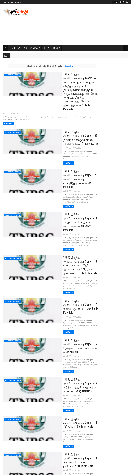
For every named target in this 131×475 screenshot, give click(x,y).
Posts (100, 230)
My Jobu (96, 120)
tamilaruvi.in (98, 102)
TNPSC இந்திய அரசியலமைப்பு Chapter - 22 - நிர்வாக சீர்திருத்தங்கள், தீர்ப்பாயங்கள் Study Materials (63, 131)
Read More (7, 117)
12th (94, 262)
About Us (10, 2)
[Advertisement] (81, 24)
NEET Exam (96, 275)
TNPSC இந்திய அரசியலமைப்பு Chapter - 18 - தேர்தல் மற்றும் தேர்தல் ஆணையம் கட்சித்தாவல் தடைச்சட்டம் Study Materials (63, 246)
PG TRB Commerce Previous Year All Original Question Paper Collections (114, 210)
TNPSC (55, 47)
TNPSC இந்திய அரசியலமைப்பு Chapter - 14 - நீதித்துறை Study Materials (63, 389)
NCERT (94, 266)
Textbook (15, 47)
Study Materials (31, 47)
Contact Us (18, 2)
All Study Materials (13, 75)
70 (19, 452)
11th (94, 257)
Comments (119, 230)
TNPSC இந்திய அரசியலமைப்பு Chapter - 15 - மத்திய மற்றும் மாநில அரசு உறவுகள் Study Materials (63, 354)
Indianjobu (97, 108)
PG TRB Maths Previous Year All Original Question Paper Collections (115, 189)
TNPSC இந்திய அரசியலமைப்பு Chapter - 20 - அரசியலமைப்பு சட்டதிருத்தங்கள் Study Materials (63, 166)
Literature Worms (100, 114)
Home (4, 2)
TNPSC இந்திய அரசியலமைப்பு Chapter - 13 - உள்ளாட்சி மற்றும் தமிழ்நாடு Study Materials (63, 422)
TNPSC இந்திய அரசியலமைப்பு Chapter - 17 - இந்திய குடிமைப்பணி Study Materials (63, 283)
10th (94, 253)
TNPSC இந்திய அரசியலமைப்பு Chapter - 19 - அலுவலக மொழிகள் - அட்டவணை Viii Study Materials (63, 204)
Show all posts (63, 66)
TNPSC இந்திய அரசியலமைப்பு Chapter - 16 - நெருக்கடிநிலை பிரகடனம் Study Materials (63, 316)
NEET (45, 47)
